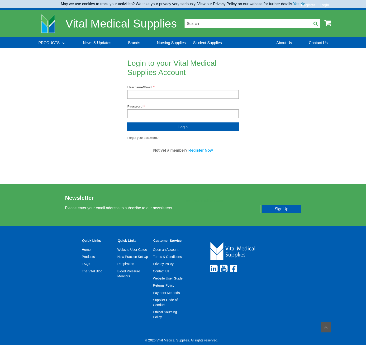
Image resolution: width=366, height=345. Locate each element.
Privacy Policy (163, 264)
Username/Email (139, 87)
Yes (296, 4)
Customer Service (167, 240)
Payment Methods (166, 293)
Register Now (201, 150)
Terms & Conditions (167, 257)
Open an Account (165, 250)
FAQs (86, 264)
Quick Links (91, 240)
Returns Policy (163, 285)
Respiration (125, 264)
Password (135, 106)
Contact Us (161, 271)
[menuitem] (52, 43)
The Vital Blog (92, 271)
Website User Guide (132, 250)
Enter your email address (203, 201)
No (302, 4)
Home (86, 250)
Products (88, 257)
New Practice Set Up (132, 257)
